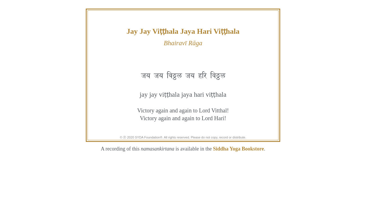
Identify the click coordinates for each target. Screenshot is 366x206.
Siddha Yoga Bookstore (238, 149)
